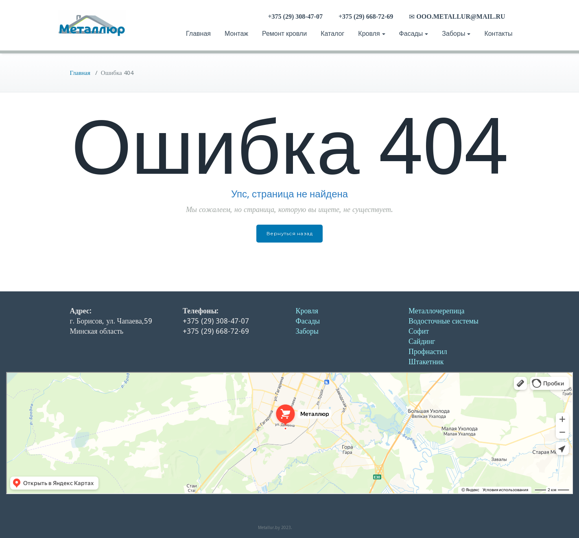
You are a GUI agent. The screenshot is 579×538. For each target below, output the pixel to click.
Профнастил (428, 351)
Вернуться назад (290, 233)
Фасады (413, 33)
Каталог (332, 33)
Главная (198, 33)
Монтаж (236, 33)
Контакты (498, 33)
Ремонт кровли (284, 33)
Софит (419, 331)
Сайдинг (422, 341)
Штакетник (426, 361)
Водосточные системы (443, 321)
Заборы (456, 33)
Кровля (371, 33)
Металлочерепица (436, 310)
